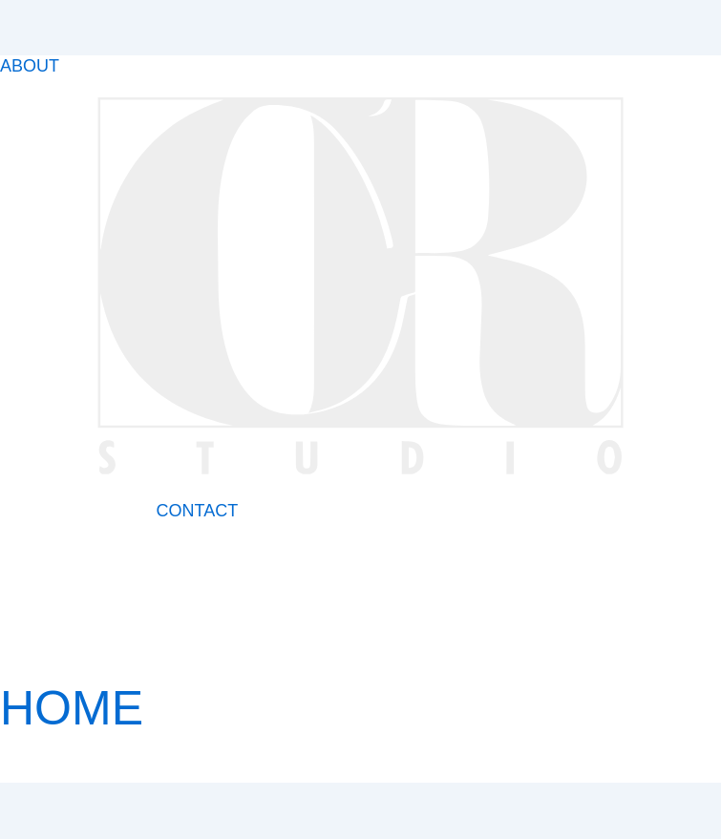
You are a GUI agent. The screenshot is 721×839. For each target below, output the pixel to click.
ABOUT (29, 65)
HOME (71, 708)
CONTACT (197, 510)
